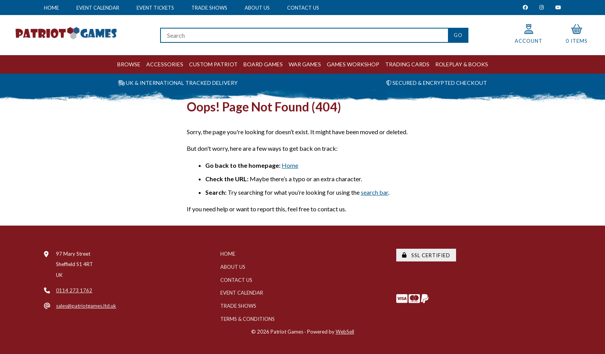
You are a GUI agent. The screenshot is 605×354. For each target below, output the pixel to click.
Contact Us (303, 8)
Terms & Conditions (247, 319)
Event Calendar (97, 8)
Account (528, 34)
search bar (374, 192)
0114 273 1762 (74, 290)
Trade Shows (209, 8)
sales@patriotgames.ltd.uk (86, 306)
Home (51, 8)
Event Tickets (155, 8)
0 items (577, 34)
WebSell (345, 332)
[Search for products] (304, 35)
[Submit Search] (458, 35)
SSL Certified (426, 255)
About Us (257, 8)
